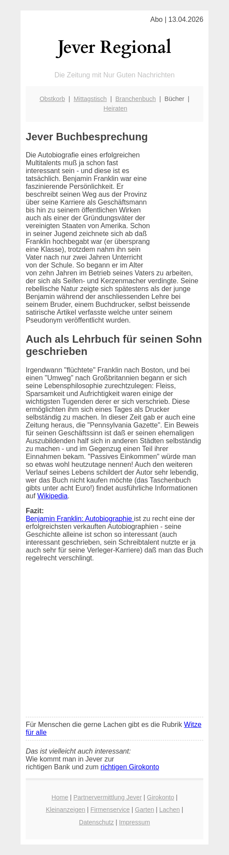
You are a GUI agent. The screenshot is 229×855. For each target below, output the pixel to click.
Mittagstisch (90, 98)
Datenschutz (96, 822)
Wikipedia (53, 496)
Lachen (169, 809)
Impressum (134, 822)
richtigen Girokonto (130, 767)
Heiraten (115, 108)
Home (59, 797)
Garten (144, 809)
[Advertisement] (114, 645)
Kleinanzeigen (65, 809)
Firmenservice (110, 809)
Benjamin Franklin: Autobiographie (80, 518)
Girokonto (160, 797)
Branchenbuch (135, 98)
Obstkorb (52, 98)
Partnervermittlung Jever (107, 797)
